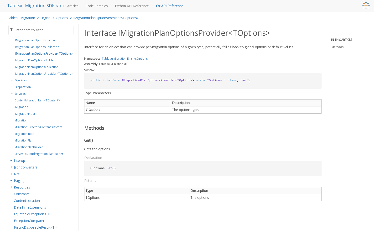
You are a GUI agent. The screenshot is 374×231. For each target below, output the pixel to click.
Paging (19, 180)
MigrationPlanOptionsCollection (36, 67)
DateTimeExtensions (30, 207)
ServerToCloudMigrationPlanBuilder (39, 154)
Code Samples (97, 6)
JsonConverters (25, 167)
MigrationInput (24, 134)
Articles (72, 6)
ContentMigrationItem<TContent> (37, 100)
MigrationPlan (24, 140)
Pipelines (21, 80)
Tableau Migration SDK (31, 5)
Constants (22, 194)
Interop (19, 160)
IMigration (21, 107)
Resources (22, 187)
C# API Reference (169, 6)
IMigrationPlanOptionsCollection (37, 47)
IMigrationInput (25, 114)
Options (62, 18)
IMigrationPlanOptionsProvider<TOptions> (106, 18)
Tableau (107, 59)
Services (20, 94)
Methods (337, 47)
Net (17, 174)
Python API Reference (132, 6)
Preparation (23, 87)
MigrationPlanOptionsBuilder (35, 60)
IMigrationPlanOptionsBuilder (35, 40)
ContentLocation (27, 200)
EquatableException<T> (32, 214)
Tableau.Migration (21, 18)
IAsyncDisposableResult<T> (35, 227)
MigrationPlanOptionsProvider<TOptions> (44, 74)
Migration (21, 120)
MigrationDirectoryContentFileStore (38, 127)
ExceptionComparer (29, 220)
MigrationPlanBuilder (29, 147)
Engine (45, 18)
